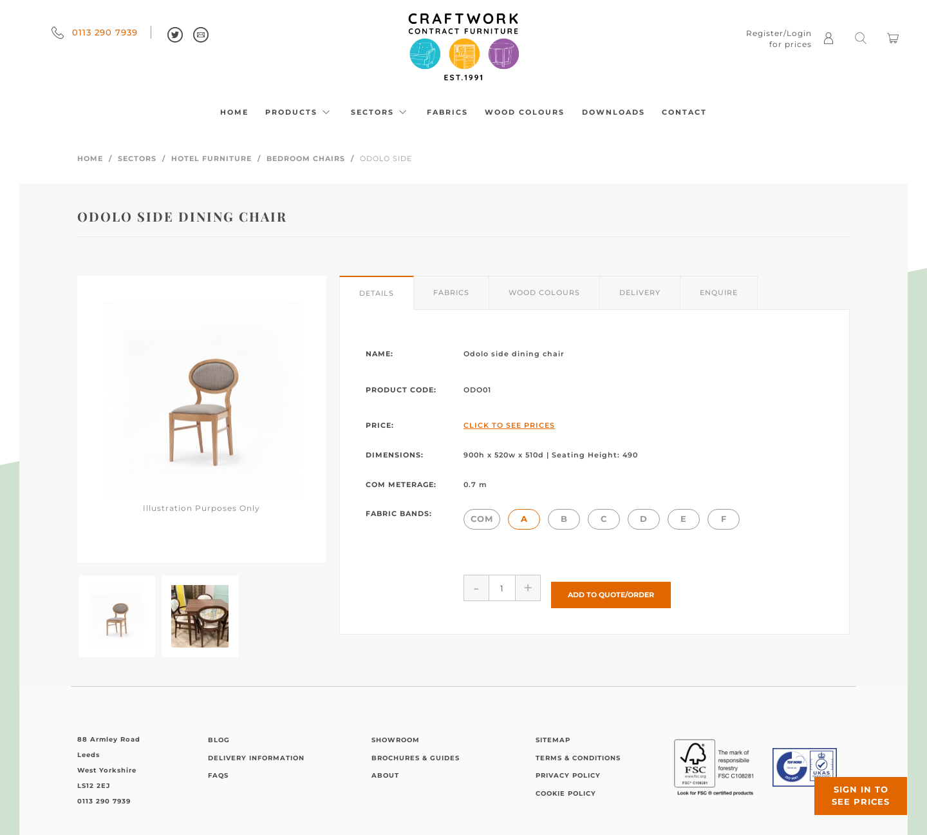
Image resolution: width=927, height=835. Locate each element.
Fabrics (447, 112)
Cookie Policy (566, 793)
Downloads (613, 112)
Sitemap (553, 740)
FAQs (218, 775)
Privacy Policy (568, 775)
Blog (219, 740)
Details (376, 293)
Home (234, 112)
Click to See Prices (509, 425)
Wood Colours (525, 112)
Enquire (719, 292)
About (385, 775)
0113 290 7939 (95, 32)
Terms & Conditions (578, 758)
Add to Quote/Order (611, 587)
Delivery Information (256, 758)
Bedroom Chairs (306, 158)
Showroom (395, 740)
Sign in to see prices (849, 785)
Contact (684, 112)
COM (482, 518)
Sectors (380, 112)
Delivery (639, 292)
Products (299, 112)
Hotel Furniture (211, 158)
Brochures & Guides (415, 758)
